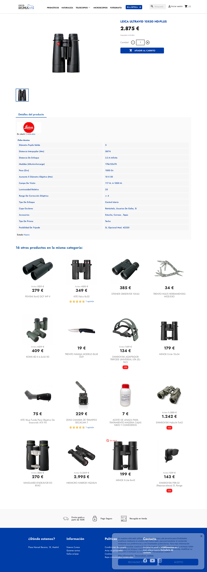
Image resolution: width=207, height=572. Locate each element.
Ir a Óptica (132, 7)
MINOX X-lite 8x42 (125, 480)
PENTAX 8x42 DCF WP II (37, 296)
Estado (20, 234)
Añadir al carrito (142, 50)
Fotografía (116, 7)
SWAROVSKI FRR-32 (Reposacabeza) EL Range (169, 484)
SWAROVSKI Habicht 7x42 (169, 422)
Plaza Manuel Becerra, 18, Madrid (43, 547)
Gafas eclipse (73, 554)
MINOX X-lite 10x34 (169, 354)
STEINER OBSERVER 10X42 (125, 294)
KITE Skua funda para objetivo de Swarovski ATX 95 (38, 421)
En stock (21, 134)
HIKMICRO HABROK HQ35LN (81, 483)
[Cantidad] (140, 42)
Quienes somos (73, 550)
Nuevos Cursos (73, 547)
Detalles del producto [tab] (31, 114)
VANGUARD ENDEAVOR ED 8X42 (37, 484)
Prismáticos (53, 7)
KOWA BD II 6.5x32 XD (37, 357)
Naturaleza (67, 7)
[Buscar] (157, 6)
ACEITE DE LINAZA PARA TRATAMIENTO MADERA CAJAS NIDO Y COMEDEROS (125, 422)
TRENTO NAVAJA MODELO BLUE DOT (81, 355)
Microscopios (100, 7)
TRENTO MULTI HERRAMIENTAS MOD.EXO (169, 295)
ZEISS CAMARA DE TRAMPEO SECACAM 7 (81, 421)
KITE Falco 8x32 (82, 296)
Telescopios (82, 7)
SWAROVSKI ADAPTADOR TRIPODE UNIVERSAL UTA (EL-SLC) (125, 359)
